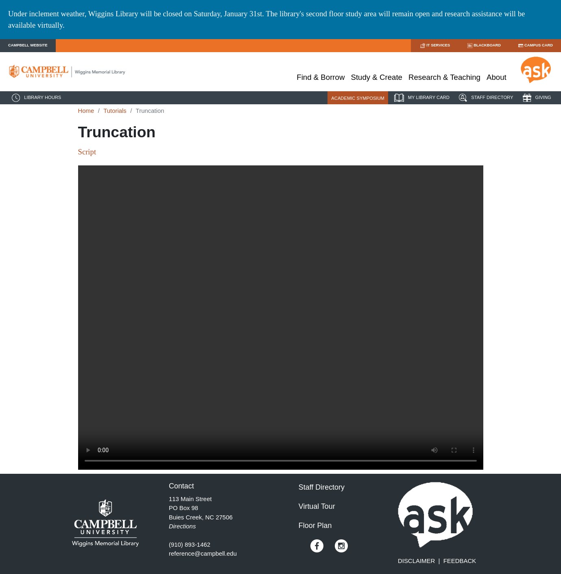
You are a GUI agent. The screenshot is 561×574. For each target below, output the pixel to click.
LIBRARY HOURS (35, 98)
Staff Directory (322, 487)
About (496, 77)
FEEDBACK (459, 560)
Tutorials (115, 110)
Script (87, 151)
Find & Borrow (321, 77)
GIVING (536, 98)
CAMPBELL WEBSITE (28, 45)
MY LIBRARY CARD (421, 98)
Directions (182, 526)
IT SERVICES (434, 45)
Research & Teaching (444, 77)
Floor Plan (315, 525)
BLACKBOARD (483, 45)
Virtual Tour (317, 506)
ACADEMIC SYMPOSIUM (357, 98)
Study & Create (376, 77)
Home (86, 110)
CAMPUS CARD (535, 45)
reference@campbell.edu (203, 553)
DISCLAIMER (416, 560)
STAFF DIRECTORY (485, 98)
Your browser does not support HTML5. (280, 317)
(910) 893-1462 (189, 544)
